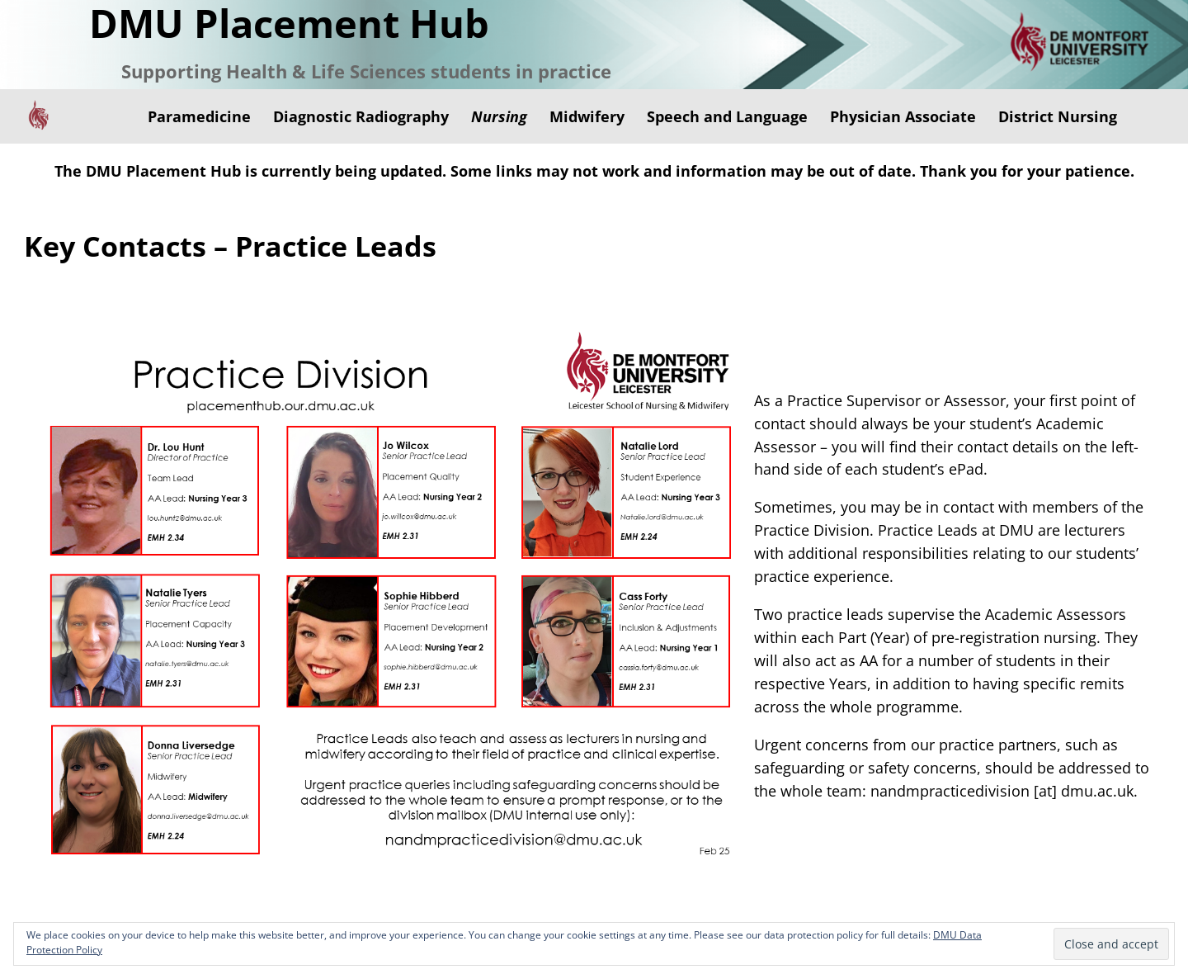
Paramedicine (199, 116)
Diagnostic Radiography (361, 116)
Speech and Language (727, 116)
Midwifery (587, 116)
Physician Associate (903, 116)
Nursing (499, 116)
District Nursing (1057, 116)
